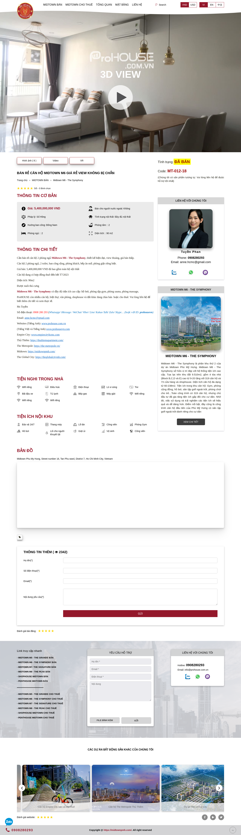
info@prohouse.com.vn (196, 669)
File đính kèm (105, 720)
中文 (220, 4)
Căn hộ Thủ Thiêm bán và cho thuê (51, 807)
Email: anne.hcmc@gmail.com (191, 262)
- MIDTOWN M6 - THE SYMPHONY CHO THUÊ (40, 699)
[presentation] (115, 709)
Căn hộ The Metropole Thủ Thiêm (190, 807)
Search (162, 4)
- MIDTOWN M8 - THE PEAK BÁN (33, 671)
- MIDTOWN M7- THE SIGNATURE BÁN (36, 667)
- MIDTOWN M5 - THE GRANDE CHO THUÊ (38, 694)
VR (81, 160)
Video (56, 160)
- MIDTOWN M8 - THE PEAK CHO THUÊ (37, 708)
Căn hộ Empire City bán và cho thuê (120, 807)
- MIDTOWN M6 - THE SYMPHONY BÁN (36, 662)
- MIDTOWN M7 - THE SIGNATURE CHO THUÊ (40, 703)
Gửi (140, 613)
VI (203, 4)
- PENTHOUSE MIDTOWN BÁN (32, 681)
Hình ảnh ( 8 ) (29, 160)
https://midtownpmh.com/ (118, 830)
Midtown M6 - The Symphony (68, 257)
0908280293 (195, 665)
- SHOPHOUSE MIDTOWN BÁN (32, 676)
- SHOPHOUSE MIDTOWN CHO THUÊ (36, 713)
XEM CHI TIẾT (190, 422)
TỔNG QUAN (104, 4)
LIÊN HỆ (137, 4)
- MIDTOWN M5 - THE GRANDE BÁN (35, 657)
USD (192, 4)
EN (211, 4)
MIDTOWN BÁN (52, 4)
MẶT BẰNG (122, 4)
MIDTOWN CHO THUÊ (79, 4)
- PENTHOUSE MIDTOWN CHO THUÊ (35, 717)
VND (184, 4)
